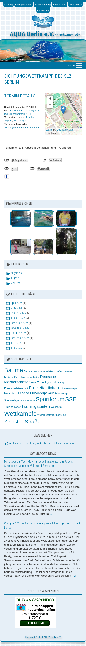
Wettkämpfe (20, 120)
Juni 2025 (16, 348)
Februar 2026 (18, 313)
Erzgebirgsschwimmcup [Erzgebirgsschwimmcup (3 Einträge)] (50, 382)
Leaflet (49, 129)
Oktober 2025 (18, 333)
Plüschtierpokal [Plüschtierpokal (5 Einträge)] (41, 393)
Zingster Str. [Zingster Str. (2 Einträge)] (60, 415)
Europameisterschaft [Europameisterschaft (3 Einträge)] (16, 388)
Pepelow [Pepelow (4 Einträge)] (23, 393)
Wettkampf (33, 127)
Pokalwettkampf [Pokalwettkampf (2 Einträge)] (60, 393)
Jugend (15, 278)
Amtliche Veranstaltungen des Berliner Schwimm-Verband (42, 443)
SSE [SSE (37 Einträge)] (71, 399)
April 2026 (16, 303)
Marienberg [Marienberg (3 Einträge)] (10, 393)
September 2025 (20, 338)
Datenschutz (75, 4)
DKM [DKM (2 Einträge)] (33, 382)
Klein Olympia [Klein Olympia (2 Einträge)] (70, 388)
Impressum (43, 10)
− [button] (50, 105)
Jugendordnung (43, 4)
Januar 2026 (18, 318)
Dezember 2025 (19, 323)
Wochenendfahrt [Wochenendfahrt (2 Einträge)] (45, 415)
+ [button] (50, 99)
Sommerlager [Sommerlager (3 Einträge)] (12, 400)
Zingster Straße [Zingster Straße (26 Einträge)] (22, 421)
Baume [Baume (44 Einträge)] (13, 370)
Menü (71, 65)
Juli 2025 (16, 343)
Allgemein (16, 273)
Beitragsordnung (23, 4)
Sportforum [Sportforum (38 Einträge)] (50, 399)
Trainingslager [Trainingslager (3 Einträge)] (12, 407)
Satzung (8, 4)
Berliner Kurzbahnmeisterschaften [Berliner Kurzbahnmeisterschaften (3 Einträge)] (43, 371)
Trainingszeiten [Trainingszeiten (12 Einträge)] (35, 406)
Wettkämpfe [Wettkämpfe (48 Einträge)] (20, 413)
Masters (15, 283)
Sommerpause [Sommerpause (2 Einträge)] (28, 400)
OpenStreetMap (65, 129)
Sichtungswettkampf (15, 127)
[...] (52, 513)
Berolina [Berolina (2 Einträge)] (68, 371)
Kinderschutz (59, 4)
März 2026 (17, 308)
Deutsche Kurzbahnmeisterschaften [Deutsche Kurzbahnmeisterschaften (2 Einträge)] (21, 377)
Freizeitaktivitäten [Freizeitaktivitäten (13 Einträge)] (46, 387)
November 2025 (20, 328)
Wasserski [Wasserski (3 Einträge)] (57, 407)
